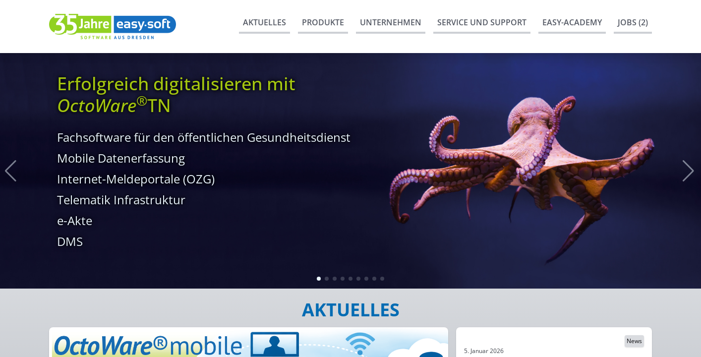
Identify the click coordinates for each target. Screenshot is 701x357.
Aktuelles (264, 22)
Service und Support (481, 22)
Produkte (323, 22)
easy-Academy (572, 22)
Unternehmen (390, 22)
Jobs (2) (633, 22)
